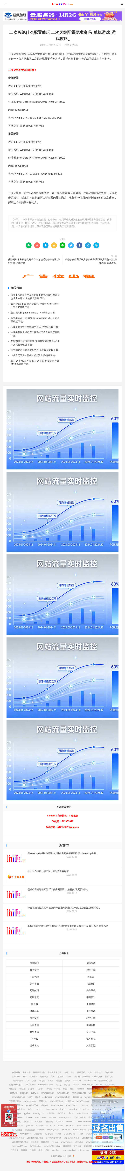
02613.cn (111, 1121)
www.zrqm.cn (72, 1105)
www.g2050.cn (92, 1142)
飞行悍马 (49, 1121)
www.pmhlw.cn (106, 1130)
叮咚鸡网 (67, 1146)
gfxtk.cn (13, 1134)
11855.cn (43, 1101)
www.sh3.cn (69, 1134)
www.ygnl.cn (38, 1113)
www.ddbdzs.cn (91, 1097)
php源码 (86, 1076)
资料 (25, 1076)
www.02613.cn (16, 1126)
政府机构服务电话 (107, 1134)
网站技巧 (34, 990)
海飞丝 (60, 1076)
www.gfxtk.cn (26, 1134)
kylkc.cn (40, 1130)
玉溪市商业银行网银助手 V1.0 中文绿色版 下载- (35, 327)
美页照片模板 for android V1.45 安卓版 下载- (33, 312)
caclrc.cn (80, 1089)
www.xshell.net (69, 1150)
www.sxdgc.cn (30, 1101)
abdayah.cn (47, 1097)
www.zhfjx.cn (94, 1093)
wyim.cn (52, 1117)
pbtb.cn (31, 1109)
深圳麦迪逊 (17, 1130)
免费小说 (44, 1076)
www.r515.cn (67, 1142)
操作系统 (91, 990)
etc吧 (30, 1097)
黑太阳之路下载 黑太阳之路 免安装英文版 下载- (35, 350)
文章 (90, 1072)
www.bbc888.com (19, 1146)
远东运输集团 (80, 1117)
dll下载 (34, 1038)
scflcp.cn (62, 4)
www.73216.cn (83, 1126)
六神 (53, 1076)
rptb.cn (86, 1109)
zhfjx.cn (112, 1089)
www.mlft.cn (110, 1085)
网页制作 (34, 963)
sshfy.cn (13, 1093)
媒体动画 (34, 1011)
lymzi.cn (29, 1126)
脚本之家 (109, 1076)
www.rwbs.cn (106, 1113)
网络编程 (91, 963)
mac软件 (90, 1025)
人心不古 (51, 1113)
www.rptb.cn (97, 1109)
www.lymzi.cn (42, 1126)
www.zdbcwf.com (100, 1150)
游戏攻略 (34, 1045)
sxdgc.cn (24, 1093)
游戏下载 (16, 1076)
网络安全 (34, 1018)
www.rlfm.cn (104, 1105)
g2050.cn (79, 1142)
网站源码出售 (39, 1072)
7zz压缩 (12, 1089)
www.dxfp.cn (74, 1109)
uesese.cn (70, 1121)
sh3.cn (58, 1134)
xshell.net (56, 1150)
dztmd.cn (66, 1130)
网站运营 (34, 997)
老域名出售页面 (54, 1072)
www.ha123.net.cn (52, 1146)
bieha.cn (77, 1081)
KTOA (52, 1126)
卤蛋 (40, 1150)
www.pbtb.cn (19, 1109)
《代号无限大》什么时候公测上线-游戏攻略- (33, 355)
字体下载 (91, 1031)
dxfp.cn (62, 1109)
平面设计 (91, 997)
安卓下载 (34, 1025)
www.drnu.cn (41, 1117)
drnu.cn (29, 1117)
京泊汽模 (38, 1134)
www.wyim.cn (65, 1117)
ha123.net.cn (36, 1146)
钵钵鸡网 (34, 1142)
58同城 (48, 1089)
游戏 (73, 1072)
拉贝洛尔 (28, 1121)
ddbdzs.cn (77, 1097)
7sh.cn (80, 1134)
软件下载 (91, 1018)
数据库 (91, 983)
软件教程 (91, 1038)
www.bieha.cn (89, 1081)
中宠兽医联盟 (109, 1117)
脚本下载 (91, 970)
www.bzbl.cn (87, 1085)
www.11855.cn (56, 1101)
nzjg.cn (108, 1109)
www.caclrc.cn (47, 1093)
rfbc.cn (71, 1113)
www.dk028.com (45, 1085)
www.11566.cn (82, 1101)
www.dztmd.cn (79, 1130)
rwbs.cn (93, 1113)
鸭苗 (65, 1089)
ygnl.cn (27, 1113)
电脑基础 (91, 1004)
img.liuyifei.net (16, 1117)
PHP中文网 (97, 1076)
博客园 (77, 1076)
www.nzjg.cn (15, 1113)
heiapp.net (102, 1089)
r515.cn (55, 1142)
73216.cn (70, 1126)
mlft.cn (99, 1085)
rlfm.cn (93, 1105)
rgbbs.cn (91, 1089)
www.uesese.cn (84, 1121)
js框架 (91, 976)
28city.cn (35, 1093)
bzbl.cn (76, 1085)
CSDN (68, 1076)
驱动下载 (34, 1031)
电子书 (34, 1004)
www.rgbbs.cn (63, 1093)
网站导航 (81, 1072)
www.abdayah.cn (62, 1097)
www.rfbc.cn (82, 1113)
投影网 (33, 1150)
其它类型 (91, 1045)
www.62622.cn (32, 1105)
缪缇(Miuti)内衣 (105, 1081)
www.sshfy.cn (109, 1093)
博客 (112, 1150)
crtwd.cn (111, 1126)
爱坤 (96, 1121)
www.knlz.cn (51, 1109)
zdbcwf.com (84, 1150)
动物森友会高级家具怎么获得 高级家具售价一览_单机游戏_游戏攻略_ (91, 261)
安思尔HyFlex (107, 1097)
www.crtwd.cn (98, 1126)
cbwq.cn (45, 1105)
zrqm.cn (84, 1105)
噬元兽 (59, 1081)
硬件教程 (91, 1011)
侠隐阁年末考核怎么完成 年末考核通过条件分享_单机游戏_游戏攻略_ (34, 261)
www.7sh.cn (91, 1134)
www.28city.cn (18, 1097)
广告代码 (34, 976)
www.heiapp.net (79, 1093)
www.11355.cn (109, 1101)
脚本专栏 (34, 970)
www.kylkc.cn (53, 1130)
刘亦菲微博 (18, 1081)
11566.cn (70, 1101)
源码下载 (34, 983)
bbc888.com (107, 1142)
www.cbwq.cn (57, 1105)
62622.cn (19, 1105)
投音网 (24, 1150)
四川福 (59, 1085)
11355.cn (96, 1101)
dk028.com (31, 1085)
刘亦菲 (31, 1089)
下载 (66, 1072)
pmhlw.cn (92, 1130)
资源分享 (33, 1076)
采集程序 (26, 1072)
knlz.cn (40, 1109)
